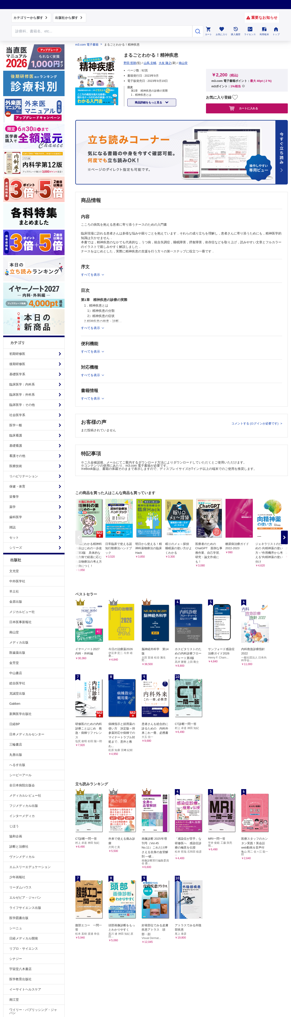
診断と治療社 (18, 846)
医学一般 (15, 425)
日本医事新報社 (20, 622)
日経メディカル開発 (23, 938)
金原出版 (15, 601)
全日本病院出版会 (22, 785)
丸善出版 (15, 754)
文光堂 (14, 571)
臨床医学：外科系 (22, 394)
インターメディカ (22, 816)
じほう (14, 826)
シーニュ (15, 928)
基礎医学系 (17, 374)
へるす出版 (17, 765)
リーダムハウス (20, 887)
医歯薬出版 (17, 652)
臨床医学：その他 (22, 405)
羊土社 (14, 591)
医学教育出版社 (20, 979)
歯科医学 (15, 517)
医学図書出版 (18, 918)
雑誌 (12, 527)
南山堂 (14, 632)
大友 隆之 (165, 63)
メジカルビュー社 (22, 612)
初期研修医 (17, 354)
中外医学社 (17, 581)
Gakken (14, 703)
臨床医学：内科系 (22, 384)
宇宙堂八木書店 (20, 969)
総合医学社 (17, 683)
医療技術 (15, 466)
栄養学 (14, 496)
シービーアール (20, 775)
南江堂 (14, 999)
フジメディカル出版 (23, 805)
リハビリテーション (23, 476)
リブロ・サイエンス (23, 948)
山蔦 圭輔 (150, 63)
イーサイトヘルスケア (25, 989)
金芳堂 (14, 663)
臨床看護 (15, 435)
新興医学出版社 (20, 714)
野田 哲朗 (130, 63)
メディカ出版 (18, 642)
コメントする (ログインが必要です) (255, 423)
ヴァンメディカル (22, 856)
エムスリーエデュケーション (30, 867)
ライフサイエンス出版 (25, 908)
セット (14, 537)
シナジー (15, 959)
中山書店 (15, 673)
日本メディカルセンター (26, 734)
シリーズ (15, 547)
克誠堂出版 (17, 693)
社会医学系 (17, 415)
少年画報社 (17, 877)
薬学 (12, 507)
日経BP (14, 724)
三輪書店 (15, 744)
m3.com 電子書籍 (86, 44)
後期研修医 (17, 364)
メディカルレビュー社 (25, 795)
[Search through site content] (101, 31)
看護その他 (17, 456)
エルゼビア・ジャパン (25, 897)
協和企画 (15, 836)
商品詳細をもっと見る (149, 102)
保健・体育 (17, 486)
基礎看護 (15, 445)
